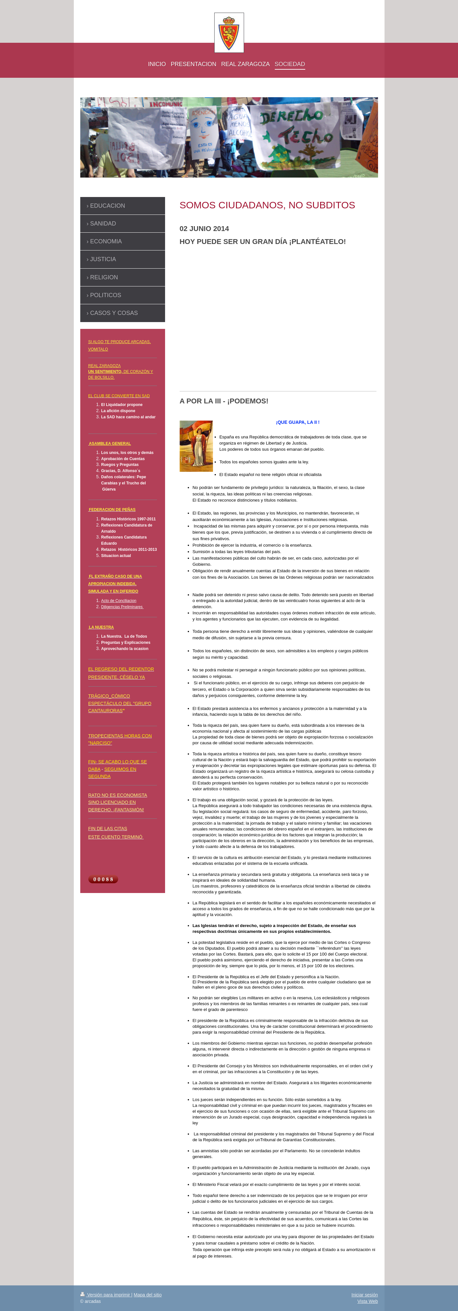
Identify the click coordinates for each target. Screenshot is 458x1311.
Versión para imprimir (105, 1294)
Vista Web (367, 1301)
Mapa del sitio (148, 1294)
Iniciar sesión (365, 1294)
